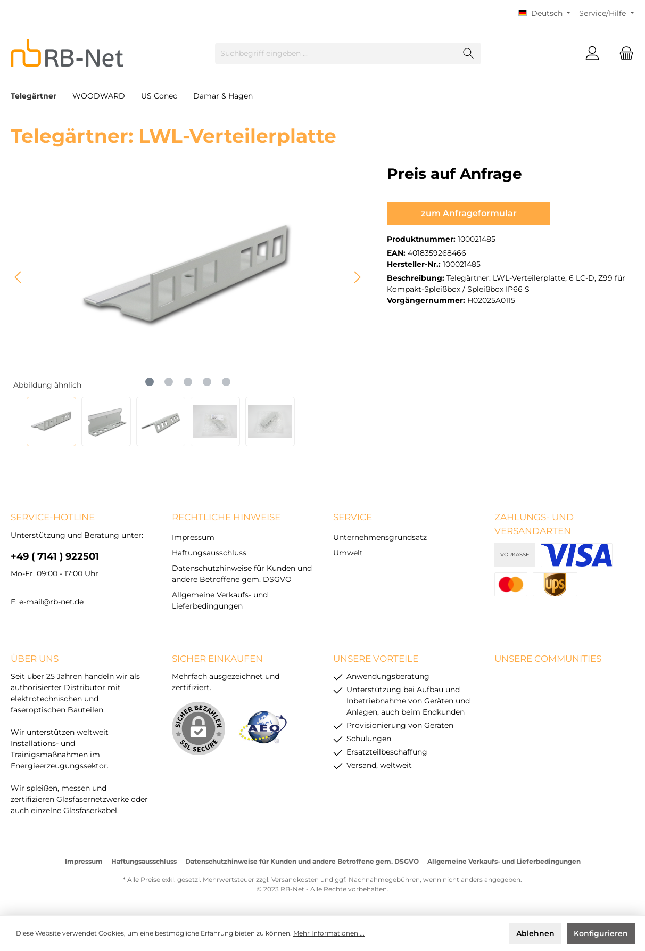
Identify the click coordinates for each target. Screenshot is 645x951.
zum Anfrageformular (469, 213)
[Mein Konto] (592, 53)
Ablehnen (535, 933)
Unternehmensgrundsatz (380, 537)
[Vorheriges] (19, 277)
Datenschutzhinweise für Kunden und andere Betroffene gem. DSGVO (302, 861)
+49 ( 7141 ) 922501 (55, 556)
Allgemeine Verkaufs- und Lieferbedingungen (504, 861)
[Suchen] (468, 53)
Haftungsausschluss (209, 553)
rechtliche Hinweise (226, 517)
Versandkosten (295, 879)
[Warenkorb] (623, 53)
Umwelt (348, 553)
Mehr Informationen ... (329, 933)
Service (352, 517)
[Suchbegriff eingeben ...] (336, 53)
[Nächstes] (357, 277)
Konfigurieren (601, 933)
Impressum (193, 537)
